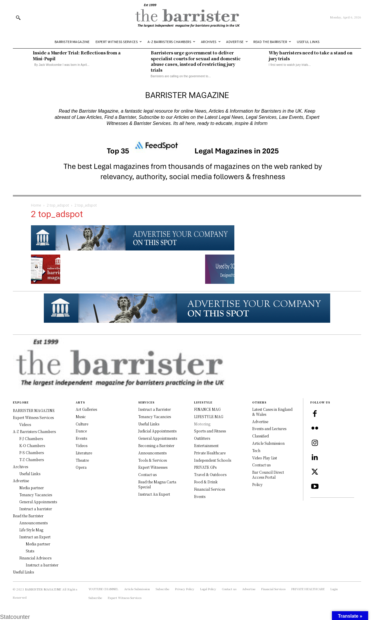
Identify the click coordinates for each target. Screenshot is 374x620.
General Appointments (157, 438)
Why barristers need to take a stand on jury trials (310, 55)
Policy (257, 484)
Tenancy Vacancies (154, 416)
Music (81, 416)
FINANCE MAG (207, 409)
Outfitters (202, 438)
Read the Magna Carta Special (157, 484)
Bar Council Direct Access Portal (268, 475)
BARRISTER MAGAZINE (43, 589)
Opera (81, 467)
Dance (81, 430)
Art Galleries (86, 409)
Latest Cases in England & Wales (272, 412)
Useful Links (148, 423)
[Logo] (187, 17)
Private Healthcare (210, 452)
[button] (18, 17)
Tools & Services (152, 460)
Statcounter (15, 617)
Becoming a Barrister (156, 445)
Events (81, 438)
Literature (84, 452)
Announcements (152, 452)
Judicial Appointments (157, 430)
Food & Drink (206, 481)
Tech (256, 450)
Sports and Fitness (210, 430)
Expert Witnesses (152, 467)
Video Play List (264, 457)
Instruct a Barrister (154, 409)
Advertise (260, 421)
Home (36, 205)
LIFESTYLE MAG (208, 416)
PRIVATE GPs (205, 467)
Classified (260, 435)
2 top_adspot (58, 205)
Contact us (147, 474)
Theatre (82, 460)
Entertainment (206, 445)
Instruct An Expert (154, 494)
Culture (82, 423)
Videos (81, 445)
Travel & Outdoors (210, 474)
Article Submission (268, 443)
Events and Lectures (269, 428)
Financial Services (209, 489)
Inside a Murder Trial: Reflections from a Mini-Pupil (77, 55)
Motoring (202, 423)
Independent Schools (212, 460)
